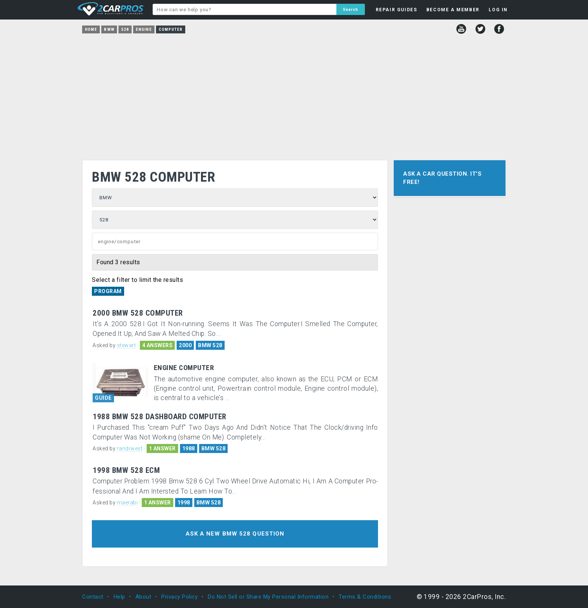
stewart (126, 345)
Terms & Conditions (365, 596)
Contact (93, 596)
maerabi (127, 503)
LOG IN (498, 9)
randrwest (130, 448)
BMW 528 (210, 345)
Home (91, 29)
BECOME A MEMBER (453, 9)
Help (119, 596)
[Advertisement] (294, 94)
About (143, 596)
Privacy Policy (179, 596)
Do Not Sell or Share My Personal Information (268, 596)
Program (108, 291)
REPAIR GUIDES (396, 9)
